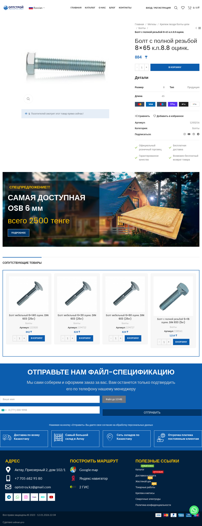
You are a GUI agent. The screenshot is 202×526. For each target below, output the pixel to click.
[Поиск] (176, 7)
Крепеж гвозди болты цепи (174, 24)
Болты (142, 28)
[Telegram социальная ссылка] (198, 134)
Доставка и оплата (149, 475)
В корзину (175, 67)
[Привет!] (194, 510)
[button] (36, 338)
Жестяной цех (143, 480)
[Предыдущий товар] (196, 28)
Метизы (152, 24)
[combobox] (3, 410)
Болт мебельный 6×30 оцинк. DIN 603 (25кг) (77, 317)
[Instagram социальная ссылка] (185, 134)
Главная (139, 24)
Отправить (152, 412)
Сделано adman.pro (13, 522)
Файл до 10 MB (114, 399)
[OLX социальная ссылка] (193, 134)
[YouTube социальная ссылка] (189, 134)
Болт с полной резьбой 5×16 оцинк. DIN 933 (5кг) (173, 320)
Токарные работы (145, 486)
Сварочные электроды (147, 498)
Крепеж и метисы (144, 493)
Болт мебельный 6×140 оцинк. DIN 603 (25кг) (28, 317)
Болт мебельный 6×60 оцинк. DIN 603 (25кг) (125, 317)
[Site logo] (14, 7)
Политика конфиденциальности (153, 504)
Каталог (144, 469)
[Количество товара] (141, 67)
